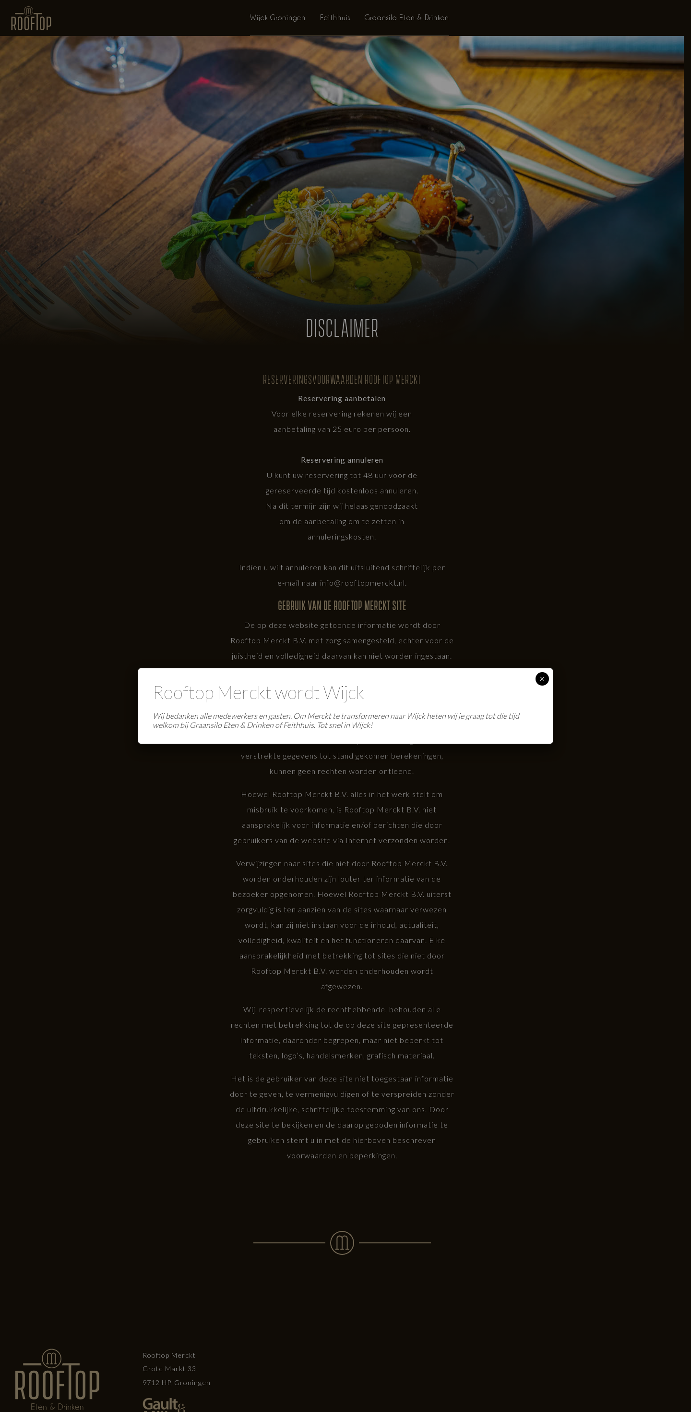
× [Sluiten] (542, 679)
